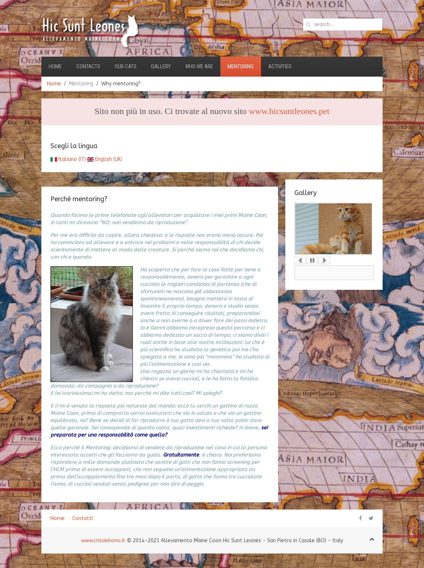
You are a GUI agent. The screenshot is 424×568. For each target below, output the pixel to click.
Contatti (82, 518)
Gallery (161, 66)
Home (55, 66)
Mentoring (241, 66)
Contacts (88, 66)
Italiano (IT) (68, 159)
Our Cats (125, 66)
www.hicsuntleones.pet (289, 111)
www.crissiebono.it (103, 540)
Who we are (199, 66)
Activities (280, 66)
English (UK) (104, 159)
